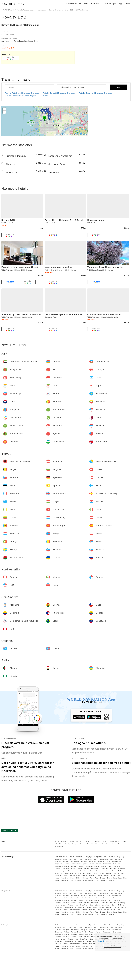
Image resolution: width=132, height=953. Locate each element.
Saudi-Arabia (116, 861)
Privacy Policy (102, 941)
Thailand (67, 864)
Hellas (57, 871)
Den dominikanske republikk (116, 878)
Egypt (97, 880)
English (63, 841)
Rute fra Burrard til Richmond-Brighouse (59, 93)
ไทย (92, 841)
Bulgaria (103, 866)
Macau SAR (75, 861)
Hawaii (57, 878)
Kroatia (70, 871)
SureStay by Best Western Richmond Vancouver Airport (31, 314)
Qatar (108, 861)
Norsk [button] (128, 4)
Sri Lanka (118, 859)
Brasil (57, 880)
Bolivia (72, 878)
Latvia (114, 871)
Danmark (66, 868)
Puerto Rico (94, 878)
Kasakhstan (104, 859)
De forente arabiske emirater (64, 857)
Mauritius (104, 880)
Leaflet (57, 134)
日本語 (57, 841)
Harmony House (95, 220)
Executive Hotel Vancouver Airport (19, 267)
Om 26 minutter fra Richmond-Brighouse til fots (20, 41)
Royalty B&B (14, 17)
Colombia (85, 878)
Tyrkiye (84, 864)
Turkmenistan (76, 864)
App (120, 4)
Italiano (97, 844)
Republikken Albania (62, 866)
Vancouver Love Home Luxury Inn (105, 267)
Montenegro (59, 873)
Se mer (44, 96)
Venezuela (64, 880)
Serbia (116, 873)
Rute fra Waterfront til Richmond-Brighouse (22, 93)
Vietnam (98, 864)
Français (75, 844)
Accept (112, 946)
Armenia (79, 857)
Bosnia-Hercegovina (86, 866)
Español (90, 844)
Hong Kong (120, 857)
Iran (75, 859)
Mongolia (66, 861)
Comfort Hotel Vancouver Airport (104, 314)
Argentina (64, 878)
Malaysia (84, 861)
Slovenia (58, 875)
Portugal (102, 873)
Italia (91, 871)
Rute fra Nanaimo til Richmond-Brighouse (21, 96)
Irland (76, 871)
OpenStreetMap (67, 134)
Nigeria (111, 880)
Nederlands (59, 846)
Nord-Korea (117, 864)
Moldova (121, 871)
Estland (73, 868)
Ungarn (63, 871)
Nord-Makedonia (70, 873)
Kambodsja (89, 859)
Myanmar (58, 861)
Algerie (90, 880)
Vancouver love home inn (58, 267)
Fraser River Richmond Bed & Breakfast (66, 220)
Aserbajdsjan (88, 857)
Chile (78, 878)
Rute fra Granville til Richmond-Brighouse (95, 93)
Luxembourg (106, 871)
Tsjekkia (117, 866)
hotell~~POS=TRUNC (92, 4)
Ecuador (102, 878)
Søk (119, 87)
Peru (71, 880)
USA (119, 875)
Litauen (97, 871)
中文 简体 (79, 841)
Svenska (121, 844)
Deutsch (83, 844)
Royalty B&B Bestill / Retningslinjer (20, 25)
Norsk (114, 844)
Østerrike (74, 866)
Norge (89, 873)
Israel (65, 859)
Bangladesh (98, 857)
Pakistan (101, 861)
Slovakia (65, 875)
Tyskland (58, 868)
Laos (111, 859)
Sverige (123, 873)
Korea (96, 859)
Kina (105, 857)
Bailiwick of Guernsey (117, 868)
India (70, 859)
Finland (86, 868)
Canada (99, 875)
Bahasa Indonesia (114, 841)
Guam (84, 880)
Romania (109, 873)
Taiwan (91, 864)
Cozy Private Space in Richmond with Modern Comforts (74, 314)
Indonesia (58, 859)
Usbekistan (107, 864)
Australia (78, 880)
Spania (80, 868)
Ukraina (84, 875)
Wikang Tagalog (64, 844)
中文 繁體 (71, 841)
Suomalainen (106, 844)
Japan (81, 859)
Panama (113, 875)
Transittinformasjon (73, 4)
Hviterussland (75, 875)
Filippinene (93, 861)
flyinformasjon (110, 4)
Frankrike (94, 868)
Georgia (112, 857)
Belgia (96, 866)
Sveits (110, 866)
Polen (95, 873)
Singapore (58, 864)
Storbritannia (104, 868)
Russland (92, 875)
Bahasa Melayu (100, 841)
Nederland (81, 873)
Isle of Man (84, 871)
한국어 (87, 841)
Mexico (106, 875)
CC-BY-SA (83, 134)
